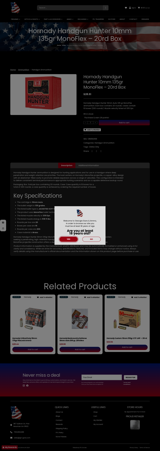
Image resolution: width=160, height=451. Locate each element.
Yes (68, 239)
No (91, 239)
